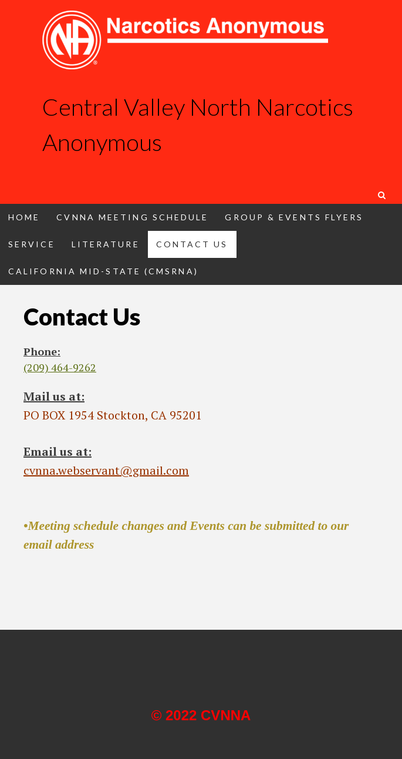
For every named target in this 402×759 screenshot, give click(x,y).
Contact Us (192, 244)
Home (24, 217)
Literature (106, 244)
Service (31, 244)
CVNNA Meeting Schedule (132, 217)
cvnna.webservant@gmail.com (106, 470)
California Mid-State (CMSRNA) (103, 271)
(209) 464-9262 (59, 367)
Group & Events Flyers (294, 217)
